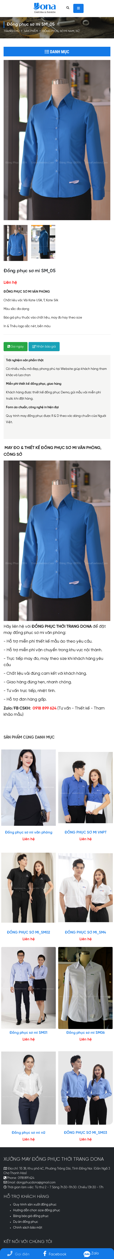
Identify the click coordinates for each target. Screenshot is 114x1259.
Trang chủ (12, 31)
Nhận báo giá (44, 346)
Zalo (91, 1253)
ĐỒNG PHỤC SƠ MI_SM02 (28, 932)
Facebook (54, 1254)
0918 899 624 (26, 1178)
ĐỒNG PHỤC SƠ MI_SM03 (85, 1133)
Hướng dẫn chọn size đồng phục (36, 1210)
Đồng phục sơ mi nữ (28, 1133)
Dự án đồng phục (25, 1222)
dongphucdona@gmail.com (36, 1182)
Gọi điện (18, 1254)
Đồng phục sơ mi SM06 (85, 1033)
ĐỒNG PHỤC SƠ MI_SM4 (85, 932)
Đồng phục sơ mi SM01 (28, 1033)
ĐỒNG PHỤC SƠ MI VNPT (86, 832)
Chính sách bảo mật (27, 1227)
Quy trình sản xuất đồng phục (35, 1204)
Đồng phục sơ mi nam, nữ (61, 31)
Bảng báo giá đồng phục (31, 1216)
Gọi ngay (15, 346)
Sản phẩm (31, 31)
